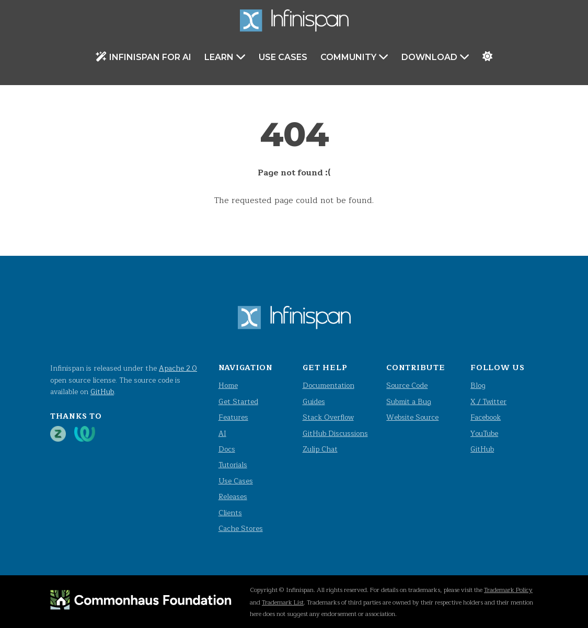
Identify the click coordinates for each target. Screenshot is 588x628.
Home (228, 386)
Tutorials (232, 465)
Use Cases (283, 57)
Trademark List (283, 602)
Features (233, 417)
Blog (478, 386)
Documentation (328, 386)
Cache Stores (240, 529)
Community (354, 56)
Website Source (412, 417)
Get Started (238, 402)
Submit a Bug (408, 402)
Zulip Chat (320, 449)
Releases (232, 497)
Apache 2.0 (178, 368)
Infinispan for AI (143, 56)
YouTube (484, 434)
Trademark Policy (508, 590)
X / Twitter (488, 402)
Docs (226, 449)
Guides (314, 402)
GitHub (102, 392)
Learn (225, 56)
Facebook (485, 417)
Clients (230, 513)
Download (435, 56)
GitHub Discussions (335, 434)
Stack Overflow (328, 417)
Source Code (407, 386)
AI (222, 434)
